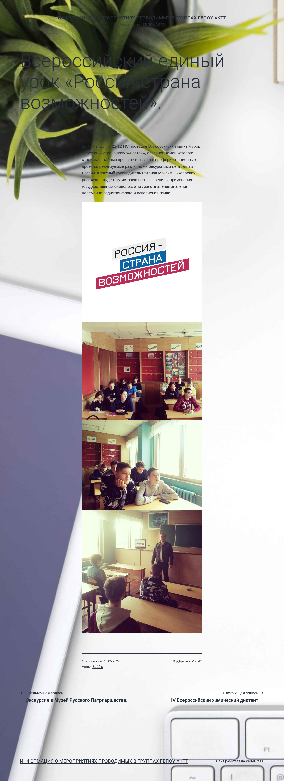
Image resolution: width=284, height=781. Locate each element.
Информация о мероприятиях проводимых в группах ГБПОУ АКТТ (142, 18)
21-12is (97, 666)
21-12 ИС (195, 661)
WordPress (254, 761)
